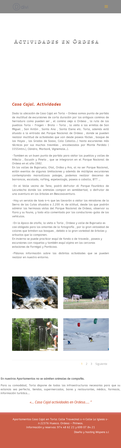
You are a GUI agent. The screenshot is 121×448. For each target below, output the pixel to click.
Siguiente (101, 364)
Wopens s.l (102, 432)
